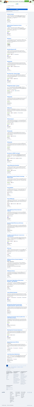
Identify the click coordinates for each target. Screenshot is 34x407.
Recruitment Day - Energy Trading (13, 73)
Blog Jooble (22, 395)
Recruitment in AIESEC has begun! (13, 153)
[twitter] (29, 392)
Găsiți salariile (22, 394)
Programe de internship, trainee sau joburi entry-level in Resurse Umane (16, 317)
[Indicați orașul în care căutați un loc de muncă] (17, 7)
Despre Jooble (11, 393)
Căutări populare (23, 393)
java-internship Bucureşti (16, 378)
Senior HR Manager (10, 198)
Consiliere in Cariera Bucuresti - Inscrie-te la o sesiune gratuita (15, 236)
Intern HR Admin (10, 187)
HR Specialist (9, 61)
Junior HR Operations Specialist (13, 165)
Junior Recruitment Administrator (13, 354)
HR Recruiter (9, 107)
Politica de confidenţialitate (10, 405)
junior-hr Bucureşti (15, 381)
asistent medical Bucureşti (23, 380)
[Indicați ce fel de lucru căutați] (17, 6)
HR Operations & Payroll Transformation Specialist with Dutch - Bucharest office (14, 305)
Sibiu (6, 378)
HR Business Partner (11, 270)
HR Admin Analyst (10, 14)
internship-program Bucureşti (16, 380)
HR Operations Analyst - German (13, 85)
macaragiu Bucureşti (23, 381)
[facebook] (28, 392)
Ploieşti (7, 377)
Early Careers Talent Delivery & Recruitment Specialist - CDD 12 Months (15, 281)
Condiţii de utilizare (4, 405)
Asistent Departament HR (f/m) (13, 342)
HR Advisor (9, 38)
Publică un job (27, 1)
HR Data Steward (10, 118)
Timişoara (7, 375)
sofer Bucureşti (22, 378)
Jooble (31, 405)
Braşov (7, 376)
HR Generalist (9, 131)
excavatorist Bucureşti (23, 382)
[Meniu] (1, 4)
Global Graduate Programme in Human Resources (14, 26)
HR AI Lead (9, 248)
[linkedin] (31, 392)
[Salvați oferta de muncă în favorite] (26, 14)
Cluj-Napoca (7, 374)
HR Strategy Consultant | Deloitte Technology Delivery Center (15, 177)
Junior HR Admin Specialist (12, 292)
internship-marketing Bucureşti (16, 379)
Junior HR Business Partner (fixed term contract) (14, 210)
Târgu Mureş (7, 379)
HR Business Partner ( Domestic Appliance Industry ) (15, 260)
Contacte (11, 394)
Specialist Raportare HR (11, 49)
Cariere (11, 395)
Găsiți (17, 9)
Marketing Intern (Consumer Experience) (14, 329)
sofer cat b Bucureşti (23, 379)
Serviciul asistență (12, 396)
